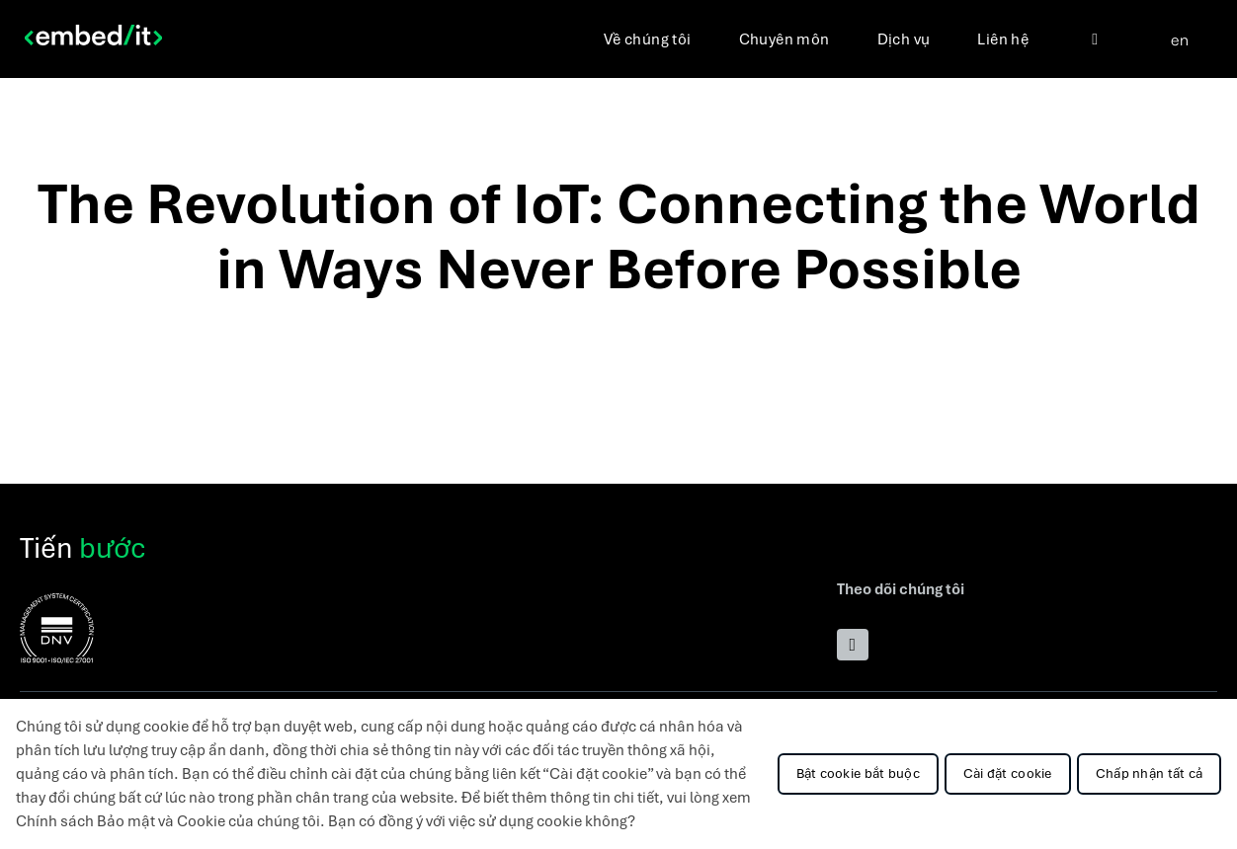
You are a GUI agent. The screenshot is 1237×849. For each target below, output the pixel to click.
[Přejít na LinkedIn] (852, 644)
